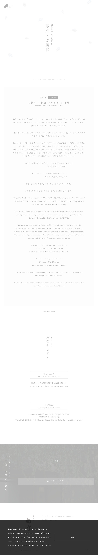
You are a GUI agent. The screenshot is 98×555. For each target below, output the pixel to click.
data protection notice (41, 545)
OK (72, 537)
